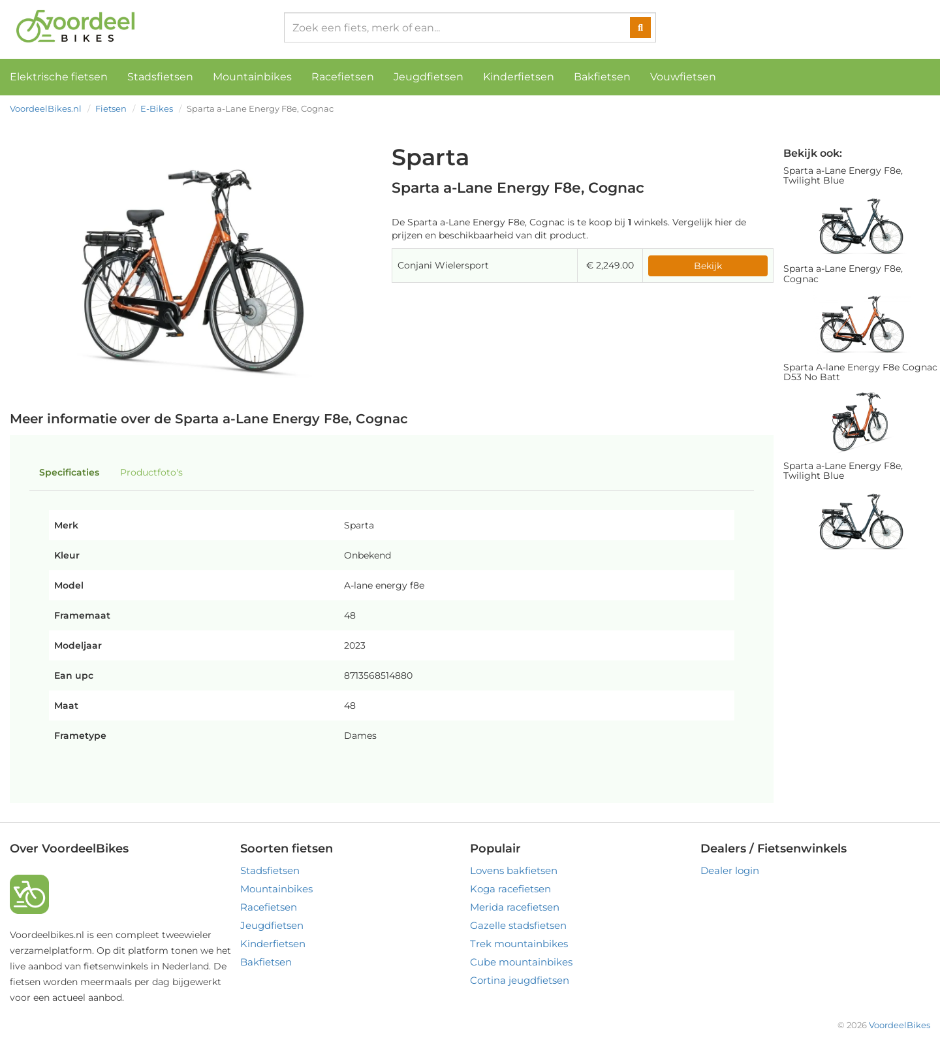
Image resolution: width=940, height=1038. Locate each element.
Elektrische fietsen (59, 77)
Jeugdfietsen (428, 77)
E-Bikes (156, 108)
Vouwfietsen (683, 77)
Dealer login (729, 870)
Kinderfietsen (518, 77)
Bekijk (708, 266)
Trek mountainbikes (519, 943)
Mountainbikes (252, 77)
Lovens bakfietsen (513, 870)
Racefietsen (342, 77)
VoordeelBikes (899, 1025)
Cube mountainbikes (521, 962)
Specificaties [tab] (69, 472)
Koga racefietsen (510, 889)
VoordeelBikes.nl (46, 108)
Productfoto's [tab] (151, 472)
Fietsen (111, 108)
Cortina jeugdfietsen (519, 980)
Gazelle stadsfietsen (518, 925)
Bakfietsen (602, 77)
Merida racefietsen (514, 907)
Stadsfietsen (160, 77)
